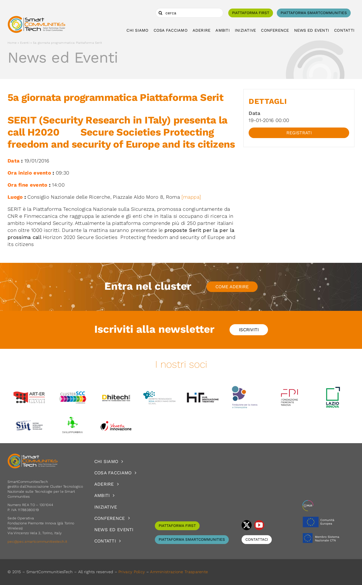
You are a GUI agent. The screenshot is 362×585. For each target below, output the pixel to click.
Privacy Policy (131, 571)
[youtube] (259, 525)
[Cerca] (160, 13)
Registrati (299, 132)
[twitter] (247, 525)
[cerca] (189, 13)
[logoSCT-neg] (33, 456)
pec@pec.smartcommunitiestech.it (38, 541)
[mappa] (191, 197)
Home (12, 43)
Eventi (24, 43)
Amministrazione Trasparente (179, 571)
